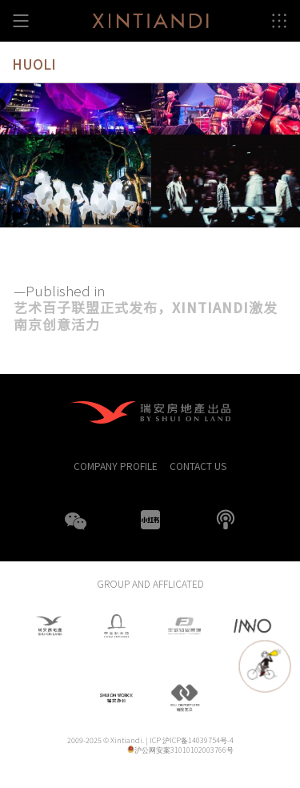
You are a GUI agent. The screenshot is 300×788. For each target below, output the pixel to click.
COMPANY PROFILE (116, 465)
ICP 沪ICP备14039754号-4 (192, 740)
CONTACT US (198, 465)
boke (226, 520)
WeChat (75, 531)
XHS (150, 520)
